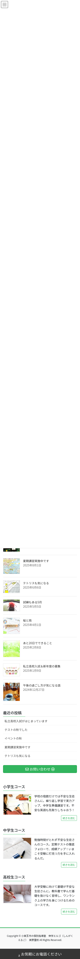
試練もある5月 (32, 602)
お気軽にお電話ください (40, 954)
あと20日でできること (37, 643)
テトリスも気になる (36, 583)
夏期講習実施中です (36, 561)
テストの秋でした (16, 730)
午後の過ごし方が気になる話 (41, 685)
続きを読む (69, 818)
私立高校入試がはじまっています (26, 721)
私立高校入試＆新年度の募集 (41, 666)
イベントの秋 (13, 738)
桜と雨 (27, 620)
